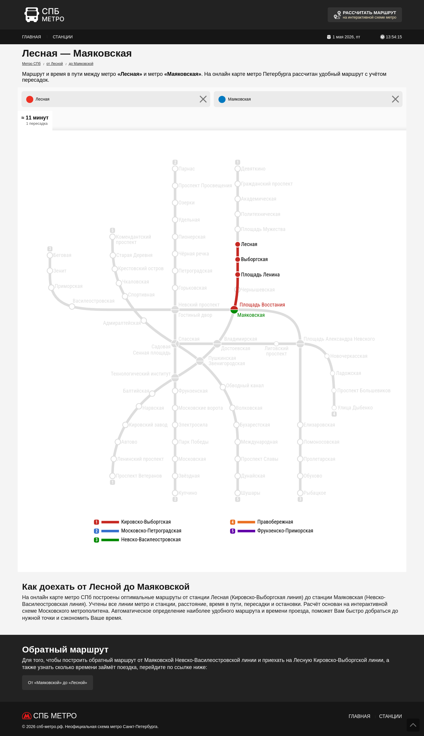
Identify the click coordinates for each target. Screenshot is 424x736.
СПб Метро (55, 716)
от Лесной (55, 64)
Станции (63, 37)
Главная (31, 37)
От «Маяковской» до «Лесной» (57, 682)
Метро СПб (31, 64)
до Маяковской (81, 64)
